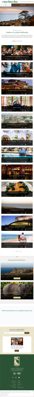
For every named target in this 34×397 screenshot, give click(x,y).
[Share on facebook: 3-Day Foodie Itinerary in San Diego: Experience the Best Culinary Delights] (22, 144)
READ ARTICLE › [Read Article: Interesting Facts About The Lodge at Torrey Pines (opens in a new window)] (9, 127)
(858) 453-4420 (30, 1)
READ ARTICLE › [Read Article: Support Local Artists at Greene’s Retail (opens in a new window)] (9, 178)
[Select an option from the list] (17, 41)
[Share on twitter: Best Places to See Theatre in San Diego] (23, 229)
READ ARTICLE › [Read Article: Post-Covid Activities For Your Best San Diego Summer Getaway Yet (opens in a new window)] (9, 161)
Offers (14, 384)
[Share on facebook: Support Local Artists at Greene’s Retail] (22, 178)
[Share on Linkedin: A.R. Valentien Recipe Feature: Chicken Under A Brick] (25, 195)
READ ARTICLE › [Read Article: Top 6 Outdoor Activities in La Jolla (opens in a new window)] (9, 212)
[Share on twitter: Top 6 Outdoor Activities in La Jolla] (23, 212)
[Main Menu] (5, 5)
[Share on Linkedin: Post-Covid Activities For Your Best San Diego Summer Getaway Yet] (25, 161)
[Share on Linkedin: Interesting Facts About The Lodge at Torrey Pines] (25, 127)
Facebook (13, 377)
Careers (19, 382)
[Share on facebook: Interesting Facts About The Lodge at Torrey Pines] (22, 127)
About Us (14, 382)
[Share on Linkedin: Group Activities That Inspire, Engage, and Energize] (25, 76)
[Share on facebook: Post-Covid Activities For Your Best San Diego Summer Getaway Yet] (22, 161)
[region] (17, 393)
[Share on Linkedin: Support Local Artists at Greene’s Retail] (25, 178)
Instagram (16, 377)
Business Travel (21, 387)
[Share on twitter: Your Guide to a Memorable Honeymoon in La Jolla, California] (23, 246)
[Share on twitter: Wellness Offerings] (23, 110)
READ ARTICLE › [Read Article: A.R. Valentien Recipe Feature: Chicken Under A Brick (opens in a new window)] (9, 195)
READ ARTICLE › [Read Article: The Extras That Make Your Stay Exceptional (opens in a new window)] (9, 93)
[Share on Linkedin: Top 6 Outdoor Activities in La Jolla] (25, 212)
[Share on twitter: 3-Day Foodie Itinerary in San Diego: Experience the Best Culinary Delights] (23, 144)
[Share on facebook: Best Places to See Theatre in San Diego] (22, 229)
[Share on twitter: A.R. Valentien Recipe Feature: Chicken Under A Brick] (23, 195)
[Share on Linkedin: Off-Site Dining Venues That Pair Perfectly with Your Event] (25, 59)
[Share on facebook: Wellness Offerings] (22, 110)
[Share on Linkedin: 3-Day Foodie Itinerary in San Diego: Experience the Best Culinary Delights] (25, 144)
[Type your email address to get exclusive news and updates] (14, 333)
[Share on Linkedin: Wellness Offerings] (25, 110)
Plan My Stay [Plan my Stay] (22, 5)
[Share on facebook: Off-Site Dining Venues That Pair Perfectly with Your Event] (22, 59)
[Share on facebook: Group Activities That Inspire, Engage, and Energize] (22, 76)
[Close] (33, 392)
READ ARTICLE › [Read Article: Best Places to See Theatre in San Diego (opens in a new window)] (9, 229)
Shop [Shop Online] (17, 350)
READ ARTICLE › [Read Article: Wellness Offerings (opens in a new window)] (9, 110)
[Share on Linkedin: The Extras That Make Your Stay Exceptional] (25, 93)
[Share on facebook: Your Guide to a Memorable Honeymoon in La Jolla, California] (22, 246)
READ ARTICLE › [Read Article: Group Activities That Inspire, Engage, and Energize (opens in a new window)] (9, 76)
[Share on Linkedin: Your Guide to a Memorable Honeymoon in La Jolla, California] (25, 246)
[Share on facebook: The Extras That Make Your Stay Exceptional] (22, 93)
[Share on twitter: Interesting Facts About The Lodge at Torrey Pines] (23, 127)
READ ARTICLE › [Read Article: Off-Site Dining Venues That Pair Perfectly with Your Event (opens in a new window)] (9, 59)
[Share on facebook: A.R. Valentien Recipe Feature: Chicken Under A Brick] (22, 195)
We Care (14, 387)
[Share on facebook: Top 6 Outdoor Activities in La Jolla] (22, 212)
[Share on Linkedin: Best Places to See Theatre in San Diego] (25, 229)
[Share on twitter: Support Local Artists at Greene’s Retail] (23, 178)
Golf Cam (19, 384)
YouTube (19, 377)
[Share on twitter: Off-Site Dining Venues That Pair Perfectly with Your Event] (23, 59)
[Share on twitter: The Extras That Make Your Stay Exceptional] (23, 93)
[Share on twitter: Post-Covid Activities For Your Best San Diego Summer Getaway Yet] (23, 161)
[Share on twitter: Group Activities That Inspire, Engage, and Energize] (23, 76)
